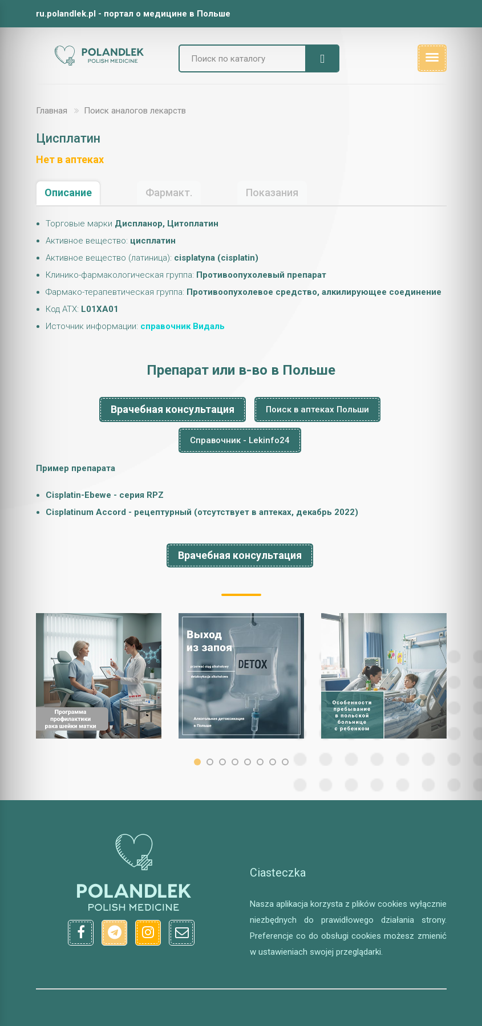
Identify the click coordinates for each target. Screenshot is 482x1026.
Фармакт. (168, 192)
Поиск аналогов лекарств (135, 111)
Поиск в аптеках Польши (317, 409)
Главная (51, 111)
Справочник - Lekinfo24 (240, 440)
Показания (272, 192)
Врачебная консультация (172, 409)
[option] (98, 676)
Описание (68, 192)
